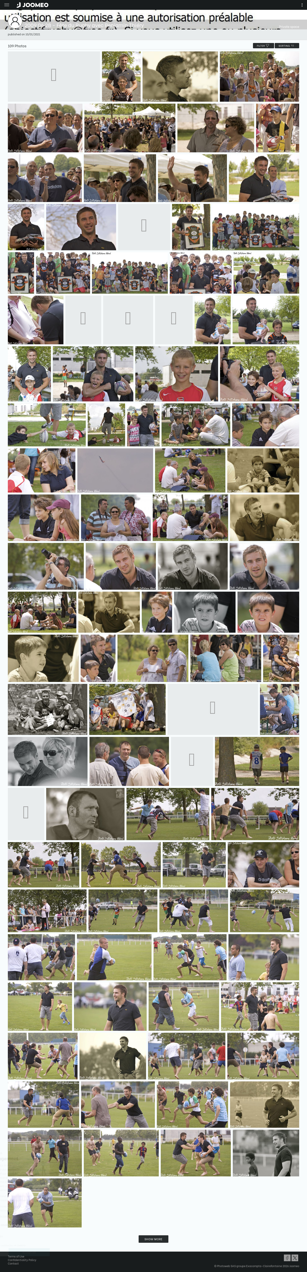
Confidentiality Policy (22, 1260)
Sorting (287, 45)
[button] (10, 1251)
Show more (153, 1239)
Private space (289, 26)
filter (263, 45)
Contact (13, 1263)
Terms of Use (16, 1256)
